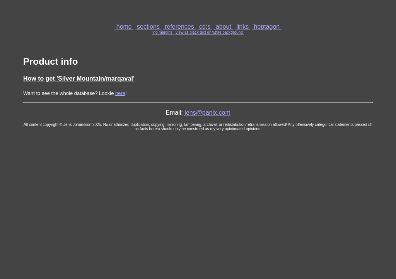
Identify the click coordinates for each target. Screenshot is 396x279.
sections (148, 26)
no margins (163, 32)
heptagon (267, 26)
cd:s (205, 26)
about (223, 26)
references (179, 26)
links (243, 26)
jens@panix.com (207, 112)
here (120, 93)
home (123, 26)
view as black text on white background (209, 32)
